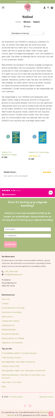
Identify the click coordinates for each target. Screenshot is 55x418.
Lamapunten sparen (10, 321)
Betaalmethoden (9, 329)
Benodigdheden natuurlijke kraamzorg (18, 362)
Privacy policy (16, 397)
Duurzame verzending (11, 312)
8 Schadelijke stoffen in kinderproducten (19, 353)
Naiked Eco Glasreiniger (39, 152)
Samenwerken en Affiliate (13, 338)
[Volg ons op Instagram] (30, 406)
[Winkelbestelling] (27, 33)
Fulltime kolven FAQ (10, 366)
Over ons (6, 299)
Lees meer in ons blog (11, 382)
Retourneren (7, 316)
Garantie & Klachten (10, 334)
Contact (5, 303)
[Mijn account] (44, 7)
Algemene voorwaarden (12, 342)
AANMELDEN (10, 244)
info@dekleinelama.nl (13, 274)
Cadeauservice (8, 325)
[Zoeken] (48, 7)
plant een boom (46, 397)
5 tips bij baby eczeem (11, 357)
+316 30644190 (11, 271)
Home (18, 22)
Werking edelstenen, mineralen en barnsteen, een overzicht (23, 376)
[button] (3, 7)
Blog (4, 386)
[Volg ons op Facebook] (25, 406)
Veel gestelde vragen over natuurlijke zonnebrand (23, 370)
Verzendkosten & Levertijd (13, 308)
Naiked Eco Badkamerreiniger (9, 153)
